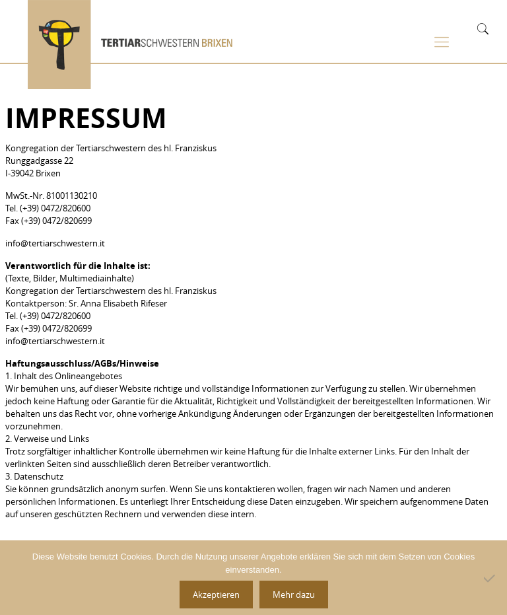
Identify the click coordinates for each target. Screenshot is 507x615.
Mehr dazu (294, 594)
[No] (490, 578)
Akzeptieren (216, 594)
